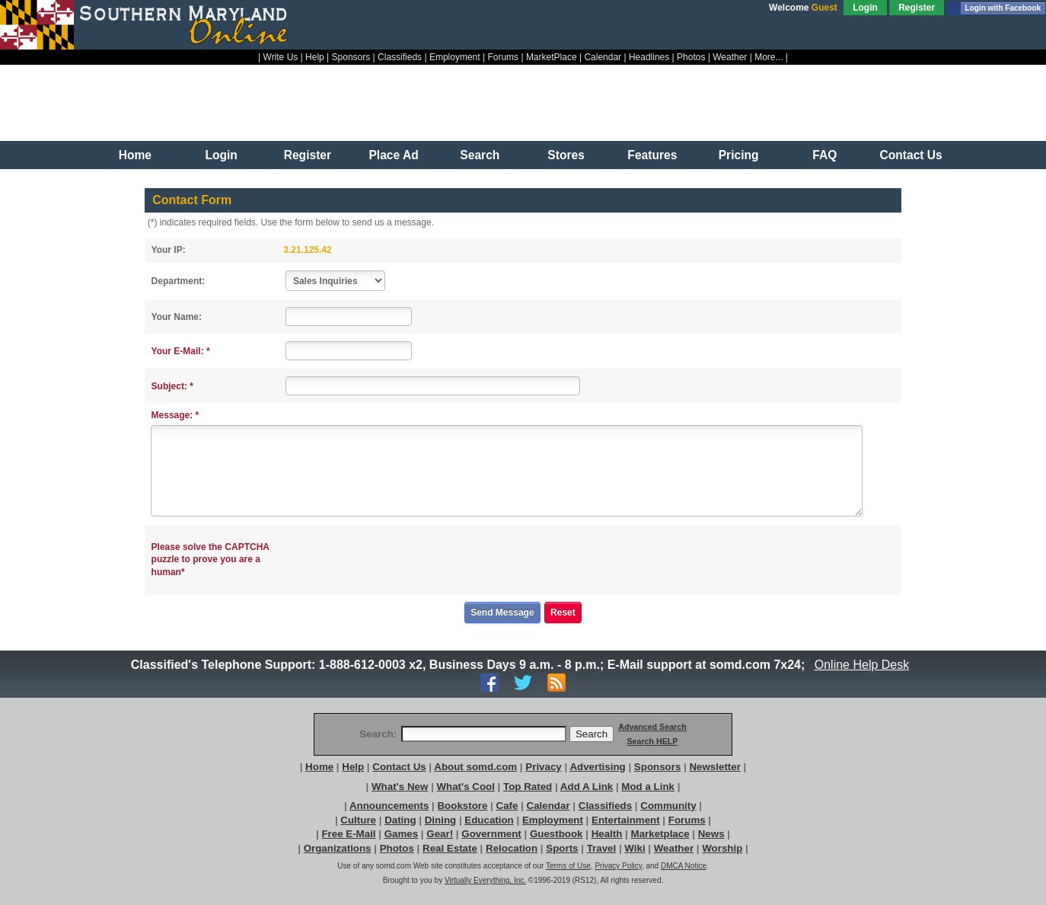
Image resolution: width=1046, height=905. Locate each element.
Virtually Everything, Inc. (485, 880)
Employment (454, 57)
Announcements (389, 805)
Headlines (649, 57)
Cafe (507, 805)
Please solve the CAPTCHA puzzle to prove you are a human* (210, 560)
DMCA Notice (683, 866)
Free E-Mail (348, 833)
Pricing (739, 155)
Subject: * (172, 386)
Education (488, 820)
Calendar (602, 57)
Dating (400, 820)
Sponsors (351, 57)
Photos (691, 57)
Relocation (511, 848)
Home (135, 155)
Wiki (634, 848)
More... (768, 57)
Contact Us (910, 155)
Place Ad (393, 155)
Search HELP (652, 741)
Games (401, 833)
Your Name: (176, 317)
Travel (602, 848)
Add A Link (586, 786)
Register (916, 7)
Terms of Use (568, 866)
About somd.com (475, 766)
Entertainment (626, 820)
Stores (566, 155)
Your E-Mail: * (180, 351)
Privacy (543, 766)
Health (607, 833)
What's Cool (465, 786)
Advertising (597, 766)
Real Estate (450, 848)
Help (314, 57)
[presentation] (402, 560)
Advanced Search (652, 726)
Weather (730, 57)
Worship (722, 848)
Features (652, 155)
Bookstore (462, 805)
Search (479, 155)
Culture (358, 820)
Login (865, 7)
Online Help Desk (862, 664)
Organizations (338, 848)
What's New (400, 786)
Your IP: (168, 250)
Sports (562, 848)
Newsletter (714, 766)
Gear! (439, 833)
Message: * (175, 415)
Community (668, 805)
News (711, 833)
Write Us (280, 57)
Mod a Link (647, 786)
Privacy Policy (618, 866)
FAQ (824, 155)
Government (491, 833)
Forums (502, 57)
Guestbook (556, 833)
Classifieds (400, 57)
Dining (440, 820)
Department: (178, 281)
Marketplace (660, 833)
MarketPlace (551, 57)
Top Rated (527, 786)
